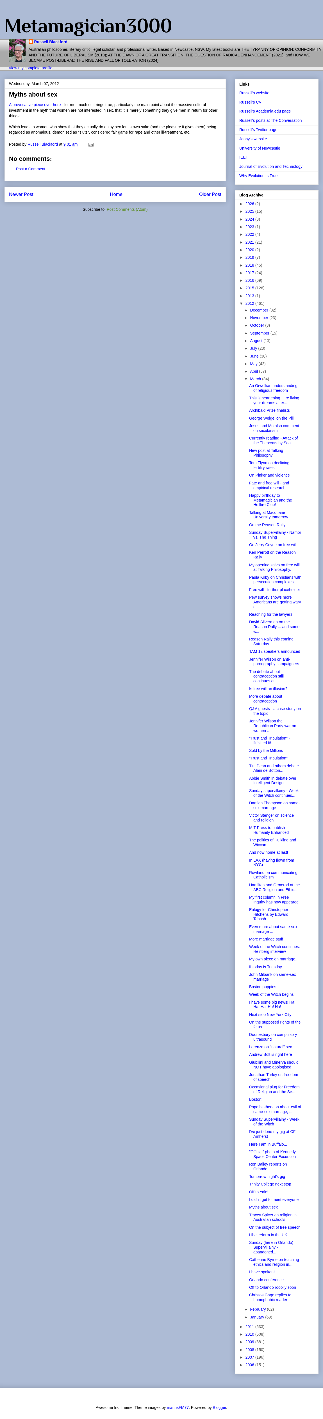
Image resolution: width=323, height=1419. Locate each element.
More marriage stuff (266, 939)
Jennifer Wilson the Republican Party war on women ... (272, 726)
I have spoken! (262, 1272)
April (254, 371)
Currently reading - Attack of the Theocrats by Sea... (273, 440)
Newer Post (21, 194)
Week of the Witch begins (271, 994)
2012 (250, 303)
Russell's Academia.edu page (265, 111)
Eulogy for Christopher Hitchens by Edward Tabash (268, 914)
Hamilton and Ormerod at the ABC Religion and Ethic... (274, 887)
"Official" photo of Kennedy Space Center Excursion (272, 1154)
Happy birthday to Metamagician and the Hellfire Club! (270, 500)
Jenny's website (253, 139)
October (257, 325)
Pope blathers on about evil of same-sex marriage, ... (275, 1109)
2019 (250, 257)
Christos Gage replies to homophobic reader (270, 1297)
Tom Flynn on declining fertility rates (269, 465)
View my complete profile (30, 68)
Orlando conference (266, 1280)
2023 (250, 227)
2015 (250, 288)
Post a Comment (30, 169)
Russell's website (254, 93)
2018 (250, 265)
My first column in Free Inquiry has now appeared (274, 899)
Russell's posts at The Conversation (270, 120)
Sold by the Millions (266, 750)
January (257, 1317)
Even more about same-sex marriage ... (273, 929)
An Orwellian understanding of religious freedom (273, 388)
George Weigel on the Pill (271, 418)
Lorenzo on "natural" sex (270, 1047)
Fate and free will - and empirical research (269, 485)
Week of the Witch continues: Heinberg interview (274, 949)
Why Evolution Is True (258, 175)
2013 (250, 296)
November (259, 317)
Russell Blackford (50, 42)
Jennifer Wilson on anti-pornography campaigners (274, 661)
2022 (250, 234)
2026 (250, 204)
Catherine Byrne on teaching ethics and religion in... (274, 1262)
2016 (250, 280)
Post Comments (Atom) (127, 209)
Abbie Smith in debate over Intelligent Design (272, 780)
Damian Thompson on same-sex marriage (274, 805)
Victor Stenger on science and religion (271, 817)
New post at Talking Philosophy (266, 452)
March (256, 379)
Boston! (255, 1099)
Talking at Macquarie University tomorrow (268, 514)
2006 (250, 1365)
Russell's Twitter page (258, 129)
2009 (250, 1342)
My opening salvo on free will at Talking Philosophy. (274, 567)
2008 (250, 1349)
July (254, 348)
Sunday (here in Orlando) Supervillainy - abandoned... (271, 1247)
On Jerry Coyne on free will (273, 545)
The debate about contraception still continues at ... (266, 676)
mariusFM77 (178, 1407)
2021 (250, 242)
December (259, 310)
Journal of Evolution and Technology (270, 166)
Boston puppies (262, 987)
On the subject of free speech (275, 1227)
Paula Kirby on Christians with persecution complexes (275, 579)
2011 (250, 1326)
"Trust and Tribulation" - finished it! (269, 740)
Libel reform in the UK (268, 1235)
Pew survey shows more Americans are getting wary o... (275, 602)
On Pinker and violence (269, 475)
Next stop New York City (270, 1014)
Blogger (219, 1407)
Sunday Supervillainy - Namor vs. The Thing (275, 534)
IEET (243, 157)
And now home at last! (268, 852)
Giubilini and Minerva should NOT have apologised (274, 1064)
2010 (250, 1334)
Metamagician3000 (88, 25)
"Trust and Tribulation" (268, 758)
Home (116, 194)
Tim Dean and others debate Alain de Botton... (274, 768)
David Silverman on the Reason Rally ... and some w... (274, 627)
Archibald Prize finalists (269, 410)
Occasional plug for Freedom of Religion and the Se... (274, 1089)
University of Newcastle (259, 148)
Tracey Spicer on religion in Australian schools (273, 1217)
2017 (250, 273)
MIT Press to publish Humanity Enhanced (269, 830)
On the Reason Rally (267, 525)
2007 (250, 1357)
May (254, 363)
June (255, 356)
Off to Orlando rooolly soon (272, 1287)
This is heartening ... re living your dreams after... (274, 400)
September (260, 333)
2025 (250, 211)
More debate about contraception (265, 698)
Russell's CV (250, 102)
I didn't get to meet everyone (274, 1199)
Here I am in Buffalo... (268, 1144)
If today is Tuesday (265, 967)
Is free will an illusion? (268, 688)
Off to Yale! (259, 1192)
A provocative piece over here (35, 104)
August (256, 340)
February (258, 1309)
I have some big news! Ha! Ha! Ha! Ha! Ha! (272, 1004)
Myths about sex (263, 1207)
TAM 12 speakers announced (274, 651)
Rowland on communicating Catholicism (273, 875)
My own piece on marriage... (274, 959)
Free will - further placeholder (274, 589)
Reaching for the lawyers (270, 614)
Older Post (210, 194)
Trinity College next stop (270, 1184)
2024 (250, 219)
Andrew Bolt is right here (270, 1054)
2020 (250, 250)
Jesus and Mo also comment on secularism (274, 428)
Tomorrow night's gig (267, 1176)
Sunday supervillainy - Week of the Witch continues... (274, 793)
